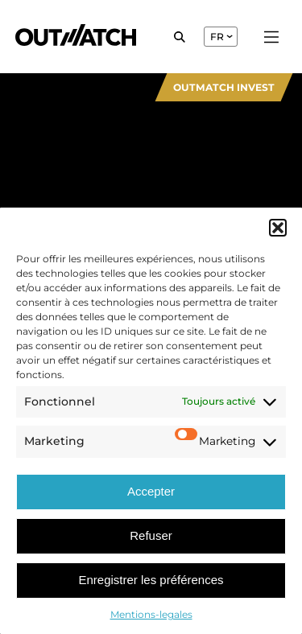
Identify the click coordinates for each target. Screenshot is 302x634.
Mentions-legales (151, 614)
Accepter (151, 491)
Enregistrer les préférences (150, 580)
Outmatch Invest (224, 87)
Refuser (151, 535)
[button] (278, 228)
